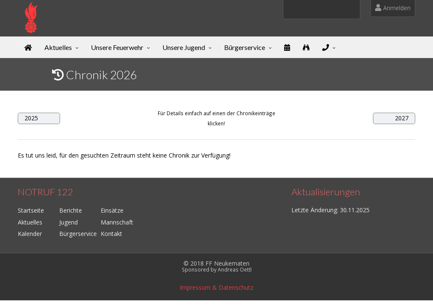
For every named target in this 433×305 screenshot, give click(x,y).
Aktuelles (58, 47)
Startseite (31, 210)
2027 (401, 118)
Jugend (68, 222)
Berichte (70, 210)
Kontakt (111, 234)
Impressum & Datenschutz (216, 287)
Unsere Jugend (183, 47)
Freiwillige (96, 12)
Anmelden (393, 8)
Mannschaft (117, 222)
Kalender (30, 234)
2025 (31, 118)
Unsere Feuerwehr (117, 47)
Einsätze (112, 210)
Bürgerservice (244, 47)
